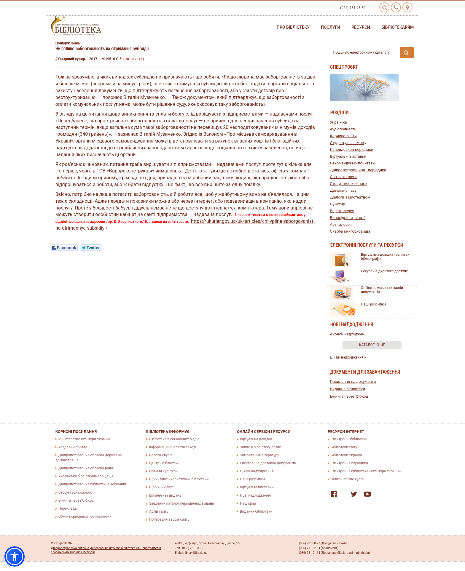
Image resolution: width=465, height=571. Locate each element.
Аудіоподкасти (343, 129)
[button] (14, 556)
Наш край (248, 503)
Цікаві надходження (348, 357)
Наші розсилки (373, 304)
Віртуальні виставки (348, 156)
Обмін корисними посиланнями (85, 516)
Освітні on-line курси (347, 479)
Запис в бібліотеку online (260, 447)
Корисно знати (343, 136)
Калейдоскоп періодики (351, 149)
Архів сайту (158, 511)
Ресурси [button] (360, 27)
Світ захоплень (343, 177)
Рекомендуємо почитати (352, 163)
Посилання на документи (353, 381)
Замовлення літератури (259, 455)
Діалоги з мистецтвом (350, 197)
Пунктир (337, 204)
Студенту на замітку (348, 142)
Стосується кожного (348, 183)
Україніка (338, 122)
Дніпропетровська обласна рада (85, 468)
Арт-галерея (341, 224)
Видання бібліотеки (347, 389)
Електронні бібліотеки (349, 439)
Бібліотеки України (346, 455)
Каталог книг (372, 345)
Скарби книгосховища (350, 231)
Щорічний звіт (161, 487)
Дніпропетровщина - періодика (358, 170)
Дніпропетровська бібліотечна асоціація (92, 484)
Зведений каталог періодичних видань (181, 503)
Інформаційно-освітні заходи (173, 447)
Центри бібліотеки (164, 463)
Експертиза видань (165, 495)
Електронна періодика (349, 463)
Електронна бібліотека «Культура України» (366, 471)
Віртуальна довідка (256, 439)
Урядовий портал (72, 447)
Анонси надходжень (348, 334)
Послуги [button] (330, 27)
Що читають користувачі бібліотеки (178, 479)
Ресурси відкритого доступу (384, 271)
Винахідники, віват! (347, 217)
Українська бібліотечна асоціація (86, 476)
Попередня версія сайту (169, 519)
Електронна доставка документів (268, 463)
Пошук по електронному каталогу (373, 52)
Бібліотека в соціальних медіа (174, 439)
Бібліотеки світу (344, 447)
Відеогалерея (342, 211)
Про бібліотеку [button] (293, 27)
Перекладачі (68, 508)
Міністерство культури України (84, 439)
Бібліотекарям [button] (397, 27)
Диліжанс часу (343, 190)
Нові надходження (255, 495)
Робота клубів (160, 455)
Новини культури (163, 471)
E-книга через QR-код (349, 396)
